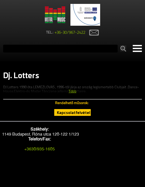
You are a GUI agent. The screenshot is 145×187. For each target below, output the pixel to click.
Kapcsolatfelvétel (73, 112)
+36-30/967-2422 (70, 33)
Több (72, 92)
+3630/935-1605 (39, 148)
